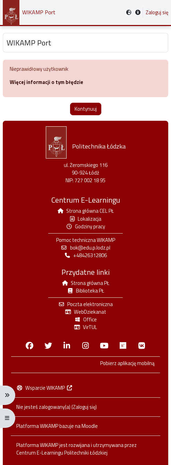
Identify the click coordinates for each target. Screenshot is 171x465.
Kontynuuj (86, 109)
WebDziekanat (85, 312)
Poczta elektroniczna (85, 304)
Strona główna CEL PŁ (86, 211)
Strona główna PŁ (85, 283)
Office (85, 319)
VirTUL (85, 327)
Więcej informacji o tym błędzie (46, 82)
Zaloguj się (157, 12)
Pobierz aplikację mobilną (127, 363)
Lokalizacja (85, 219)
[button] (138, 12)
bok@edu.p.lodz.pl (85, 248)
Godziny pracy (85, 226)
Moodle (90, 426)
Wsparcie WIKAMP (44, 388)
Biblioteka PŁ (85, 291)
